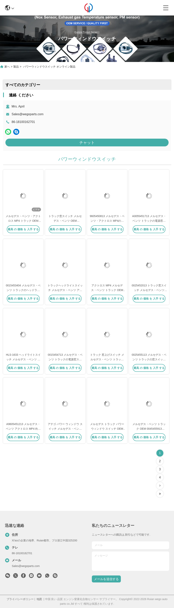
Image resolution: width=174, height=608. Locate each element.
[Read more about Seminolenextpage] (159, 485)
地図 (39, 599)
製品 (16, 66)
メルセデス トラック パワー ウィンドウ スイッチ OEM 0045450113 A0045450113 (107, 429)
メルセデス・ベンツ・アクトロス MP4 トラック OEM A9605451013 (23, 221)
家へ (7, 66)
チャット (87, 142)
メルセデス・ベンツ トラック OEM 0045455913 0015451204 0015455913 (149, 429)
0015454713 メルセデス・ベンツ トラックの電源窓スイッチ (65, 359)
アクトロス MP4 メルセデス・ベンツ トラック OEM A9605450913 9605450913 (107, 290)
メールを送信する (106, 579)
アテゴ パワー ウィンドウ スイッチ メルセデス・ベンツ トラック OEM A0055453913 (65, 429)
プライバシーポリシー (20, 599)
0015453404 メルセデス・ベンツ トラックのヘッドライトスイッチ (23, 290)
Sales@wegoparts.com (28, 114)
